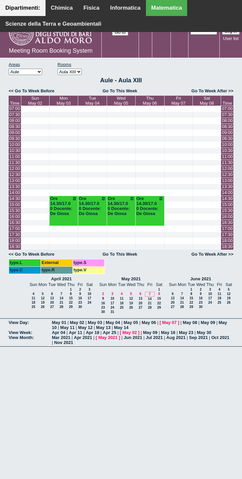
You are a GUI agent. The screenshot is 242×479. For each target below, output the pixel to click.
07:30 (14, 114)
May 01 (59, 322)
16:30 (14, 222)
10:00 (14, 144)
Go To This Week (119, 90)
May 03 (95, 322)
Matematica (166, 8)
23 (80, 302)
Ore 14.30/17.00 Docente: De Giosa (63, 206)
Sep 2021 (198, 337)
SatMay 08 (207, 101)
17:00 (14, 228)
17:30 (14, 234)
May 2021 (131, 278)
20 (52, 302)
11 (33, 298)
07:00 (14, 108)
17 (89, 298)
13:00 (14, 180)
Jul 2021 (154, 337)
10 (89, 294)
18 (33, 302)
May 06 (149, 322)
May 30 (204, 332)
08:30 (14, 126)
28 (61, 307)
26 (43, 307)
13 (52, 298)
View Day (18, 322)
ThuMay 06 (150, 101)
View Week (20, 332)
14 (61, 298)
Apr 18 (92, 332)
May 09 (208, 322)
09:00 (14, 132)
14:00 (14, 192)
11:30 (14, 162)
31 (112, 312)
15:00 (14, 204)
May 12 (85, 327)
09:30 (14, 138)
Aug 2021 (175, 337)
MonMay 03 (64, 101)
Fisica (91, 8)
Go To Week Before (35, 90)
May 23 (186, 332)
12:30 (14, 174)
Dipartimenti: (22, 8)
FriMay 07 (179, 101)
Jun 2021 (133, 337)
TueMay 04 (92, 101)
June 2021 (200, 278)
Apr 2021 (83, 337)
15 (70, 298)
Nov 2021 (63, 342)
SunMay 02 (35, 101)
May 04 (113, 322)
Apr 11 (75, 332)
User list (231, 38)
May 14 (121, 327)
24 (89, 302)
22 (70, 302)
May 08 (190, 322)
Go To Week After (209, 90)
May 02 (77, 322)
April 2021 (61, 278)
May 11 (67, 327)
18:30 (14, 246)
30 (80, 307)
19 (43, 302)
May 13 (103, 327)
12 (43, 298)
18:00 (14, 240)
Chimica (62, 8)
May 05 (131, 322)
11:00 (14, 156)
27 (52, 307)
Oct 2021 (220, 337)
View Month (21, 337)
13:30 (14, 186)
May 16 (168, 332)
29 (70, 307)
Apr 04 (58, 332)
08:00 (14, 120)
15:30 (14, 210)
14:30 (14, 198)
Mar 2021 (61, 337)
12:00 (14, 168)
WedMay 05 (121, 101)
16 (80, 298)
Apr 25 (109, 332)
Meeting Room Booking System (50, 50)
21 (61, 302)
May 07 (169, 322)
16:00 (14, 216)
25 (33, 307)
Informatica (125, 8)
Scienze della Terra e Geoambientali (53, 24)
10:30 (14, 150)
